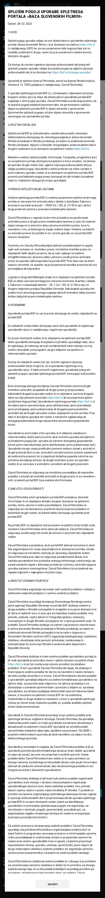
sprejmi (53, 884)
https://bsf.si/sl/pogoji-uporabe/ (71, 72)
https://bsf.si (87, 44)
